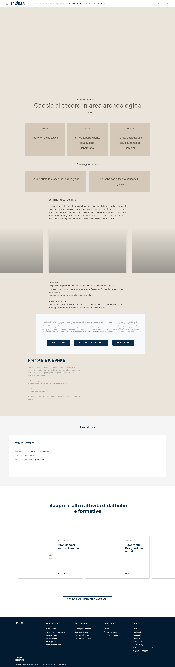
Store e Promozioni (53, 645)
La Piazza (136, 638)
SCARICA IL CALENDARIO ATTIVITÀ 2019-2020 (87, 599)
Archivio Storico (52, 635)
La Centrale (137, 635)
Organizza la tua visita (83, 638)
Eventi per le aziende (83, 629)
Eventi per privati (81, 632)
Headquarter (137, 632)
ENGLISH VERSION (140, 651)
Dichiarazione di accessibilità (144, 648)
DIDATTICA (109, 624)
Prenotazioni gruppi (111, 635)
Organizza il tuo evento (83, 635)
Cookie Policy (138, 645)
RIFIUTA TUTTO (123, 343)
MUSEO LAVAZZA (54, 624)
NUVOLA (137, 624)
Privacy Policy (138, 642)
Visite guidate (51, 642)
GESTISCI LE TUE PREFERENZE (91, 343)
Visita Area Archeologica (55, 632)
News (135, 629)
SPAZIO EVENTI (82, 624)
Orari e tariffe (51, 629)
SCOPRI (69, 574)
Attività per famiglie (111, 632)
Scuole (106, 629)
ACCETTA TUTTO (58, 343)
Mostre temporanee (53, 638)
